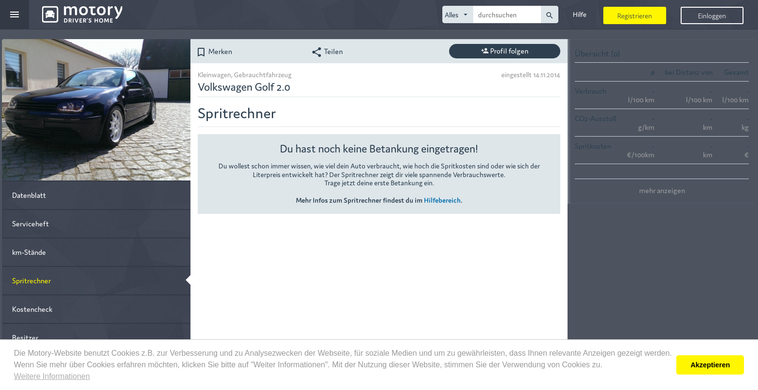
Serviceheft (30, 223)
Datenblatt (29, 194)
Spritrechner (31, 280)
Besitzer (25, 337)
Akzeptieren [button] (710, 365)
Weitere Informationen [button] (52, 376)
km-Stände (29, 251)
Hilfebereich (442, 199)
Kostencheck (32, 308)
